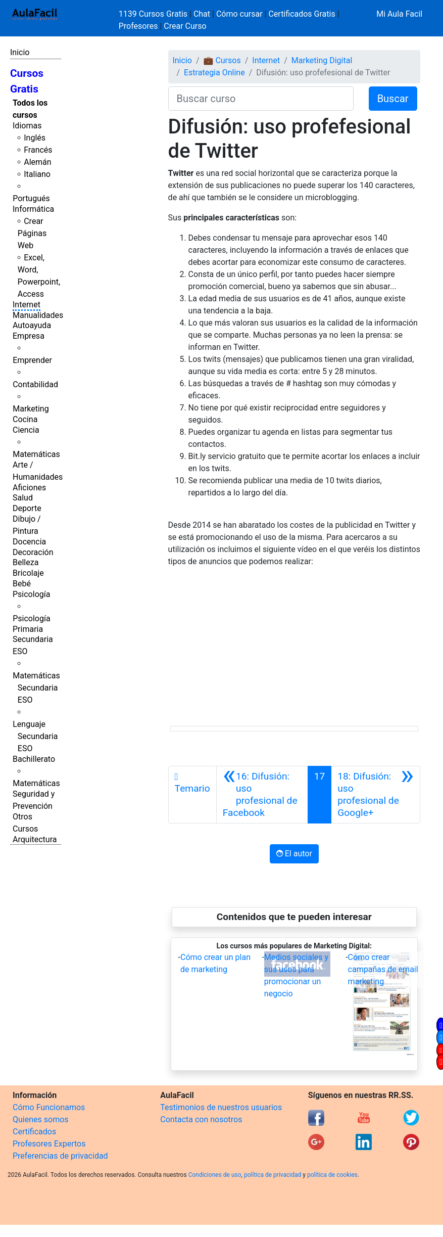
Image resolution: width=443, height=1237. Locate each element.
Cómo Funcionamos (49, 1107)
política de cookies (332, 1174)
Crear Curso (185, 26)
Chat (201, 14)
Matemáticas (36, 454)
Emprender (32, 360)
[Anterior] (262, 794)
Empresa (28, 336)
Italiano (37, 174)
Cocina (25, 419)
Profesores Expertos (49, 1144)
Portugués (31, 198)
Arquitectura (35, 839)
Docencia (29, 541)
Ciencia (26, 430)
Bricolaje (28, 573)
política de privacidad (272, 1174)
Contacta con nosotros (201, 1119)
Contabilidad (35, 384)
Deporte (27, 508)
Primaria (28, 629)
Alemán (37, 162)
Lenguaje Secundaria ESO (35, 736)
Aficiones (29, 487)
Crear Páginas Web (32, 233)
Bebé (22, 583)
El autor (294, 853)
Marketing (30, 409)
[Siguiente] (375, 794)
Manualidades (38, 315)
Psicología (31, 594)
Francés (38, 150)
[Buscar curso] (261, 98)
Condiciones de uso (214, 1174)
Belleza (25, 562)
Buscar (393, 99)
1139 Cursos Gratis (154, 14)
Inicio (19, 52)
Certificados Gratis (301, 14)
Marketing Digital (322, 60)
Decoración (33, 552)
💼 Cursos (221, 60)
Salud (23, 497)
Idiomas (27, 125)
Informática (33, 209)
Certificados (34, 1131)
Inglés (34, 138)
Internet (26, 304)
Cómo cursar (239, 14)
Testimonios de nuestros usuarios (221, 1107)
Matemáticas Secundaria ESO (36, 688)
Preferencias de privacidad (60, 1156)
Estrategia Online (214, 72)
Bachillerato (34, 759)
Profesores (138, 26)
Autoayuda (32, 325)
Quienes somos (41, 1119)
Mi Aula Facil (399, 14)
